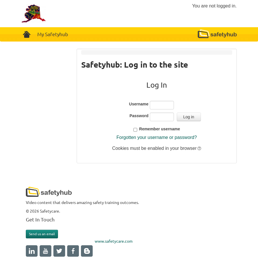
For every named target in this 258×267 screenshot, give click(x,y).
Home (27, 34)
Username (139, 104)
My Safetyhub (52, 34)
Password (138, 115)
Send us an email (42, 234)
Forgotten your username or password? (157, 137)
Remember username (159, 129)
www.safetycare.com (114, 241)
